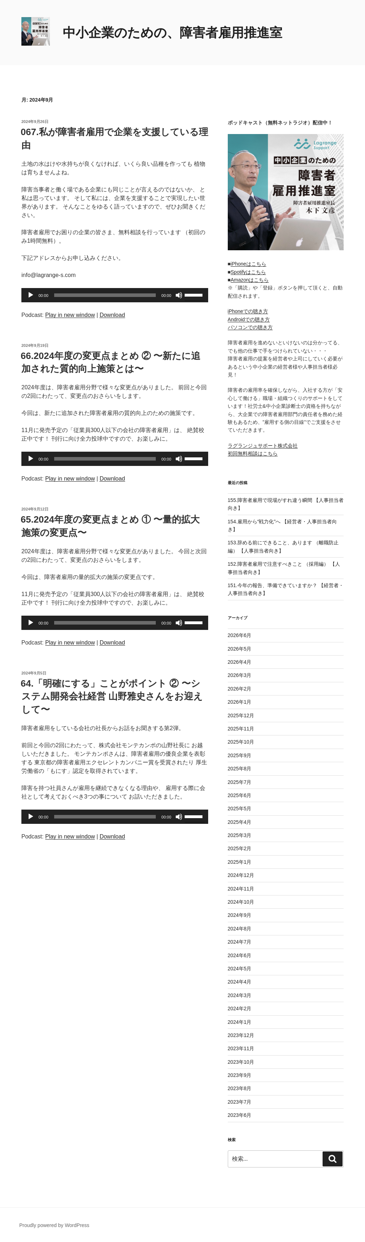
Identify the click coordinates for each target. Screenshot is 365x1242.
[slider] (105, 295)
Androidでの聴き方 (249, 319)
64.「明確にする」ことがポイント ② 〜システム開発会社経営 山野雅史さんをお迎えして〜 (112, 696)
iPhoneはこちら (248, 264)
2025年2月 (240, 848)
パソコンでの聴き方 (250, 327)
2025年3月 (240, 835)
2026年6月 (240, 635)
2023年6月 (240, 1115)
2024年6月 (240, 955)
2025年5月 (240, 808)
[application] (114, 295)
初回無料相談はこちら (253, 453)
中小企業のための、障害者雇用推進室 (172, 32)
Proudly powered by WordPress (54, 1225)
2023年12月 (241, 1035)
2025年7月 (240, 782)
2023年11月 (241, 1048)
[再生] (30, 295)
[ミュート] (178, 295)
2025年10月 (241, 742)
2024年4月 (240, 982)
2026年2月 (240, 689)
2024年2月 (240, 1008)
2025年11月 (241, 729)
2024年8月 (240, 929)
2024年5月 (240, 968)
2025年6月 (240, 795)
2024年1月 (240, 1022)
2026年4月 (240, 662)
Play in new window (70, 315)
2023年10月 (241, 1062)
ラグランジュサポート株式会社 (263, 445)
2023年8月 (240, 1088)
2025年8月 (240, 768)
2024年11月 (241, 889)
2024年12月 (241, 875)
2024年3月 (240, 995)
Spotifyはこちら (248, 272)
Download (112, 315)
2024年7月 (240, 942)
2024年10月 (241, 902)
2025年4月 (240, 822)
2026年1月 (240, 702)
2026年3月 (240, 675)
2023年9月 (240, 1075)
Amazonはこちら (250, 280)
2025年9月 (240, 755)
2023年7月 (240, 1102)
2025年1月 (240, 862)
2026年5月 (240, 649)
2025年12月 (241, 715)
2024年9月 (240, 915)
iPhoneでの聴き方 (248, 311)
